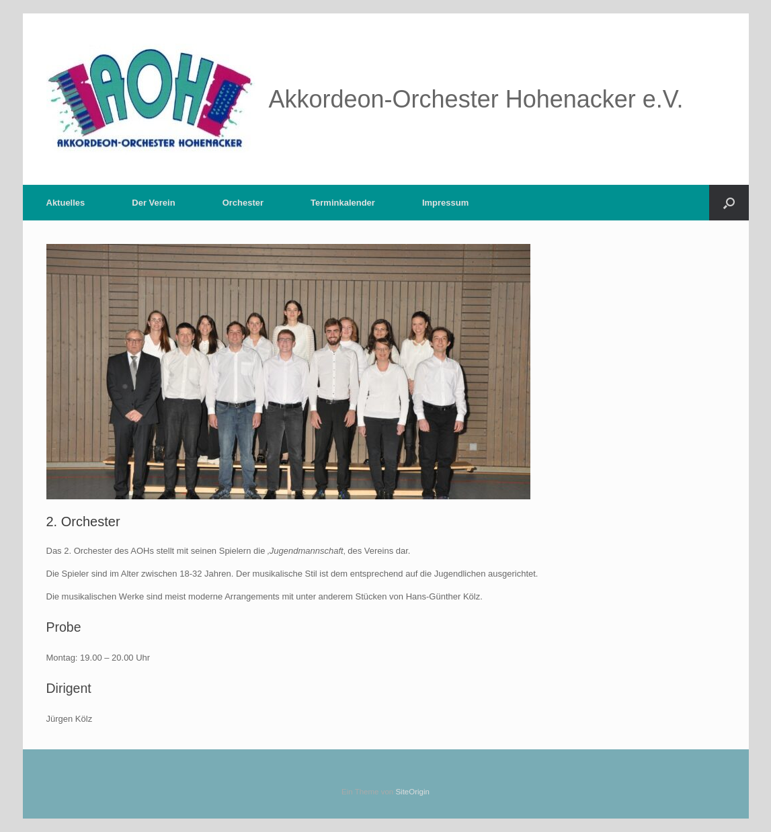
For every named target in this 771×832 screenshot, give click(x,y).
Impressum (445, 203)
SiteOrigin (412, 792)
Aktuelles (65, 203)
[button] (729, 202)
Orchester (242, 203)
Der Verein (153, 203)
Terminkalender (343, 203)
